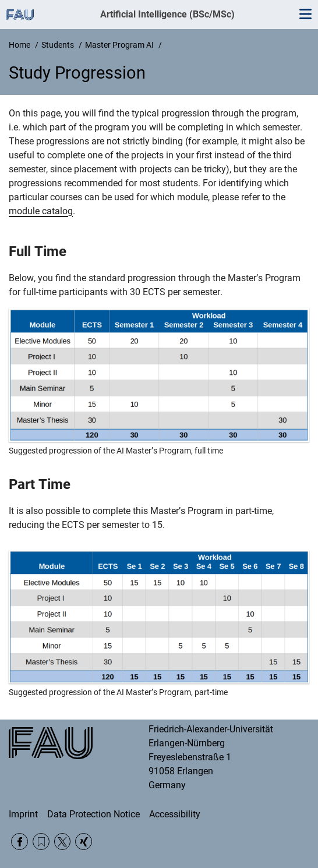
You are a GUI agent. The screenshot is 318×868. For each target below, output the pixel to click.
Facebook (19, 841)
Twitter (62, 841)
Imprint (23, 814)
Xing (83, 841)
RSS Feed (41, 841)
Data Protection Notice (93, 814)
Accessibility (174, 814)
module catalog (41, 211)
